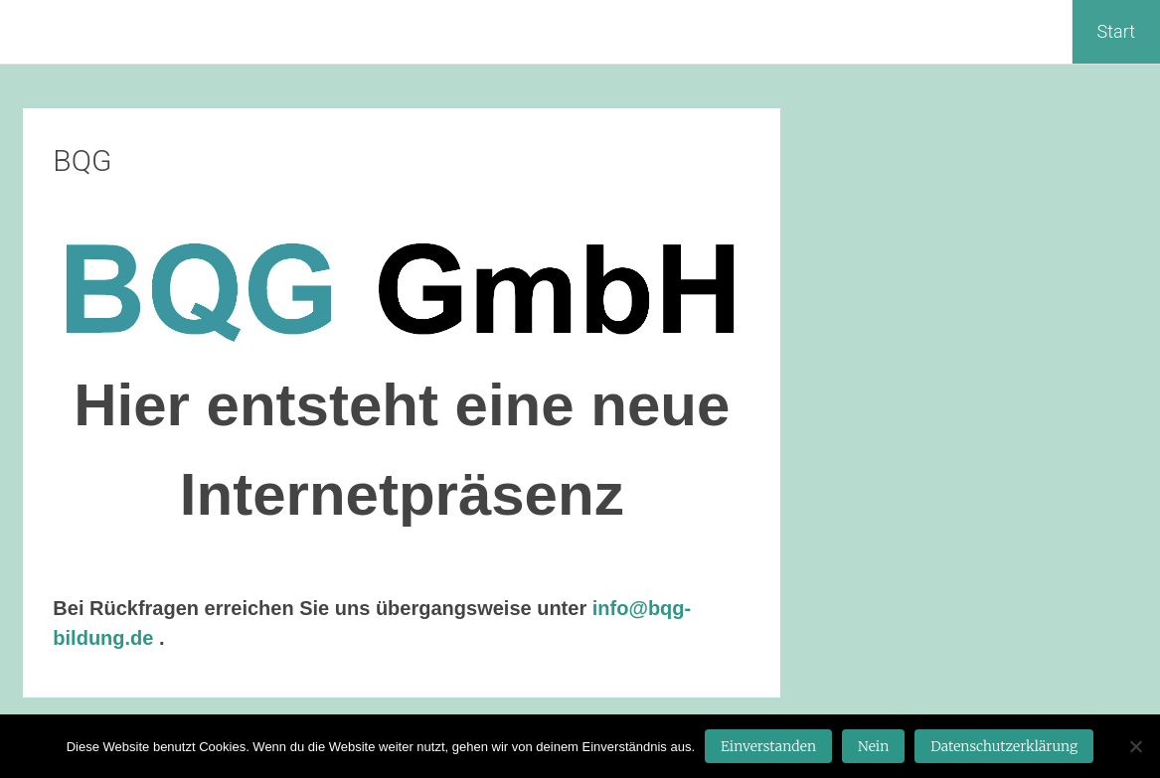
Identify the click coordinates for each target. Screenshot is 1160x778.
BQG (82, 160)
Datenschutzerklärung (1003, 746)
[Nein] (1135, 746)
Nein (873, 746)
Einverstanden (768, 746)
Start (1116, 31)
